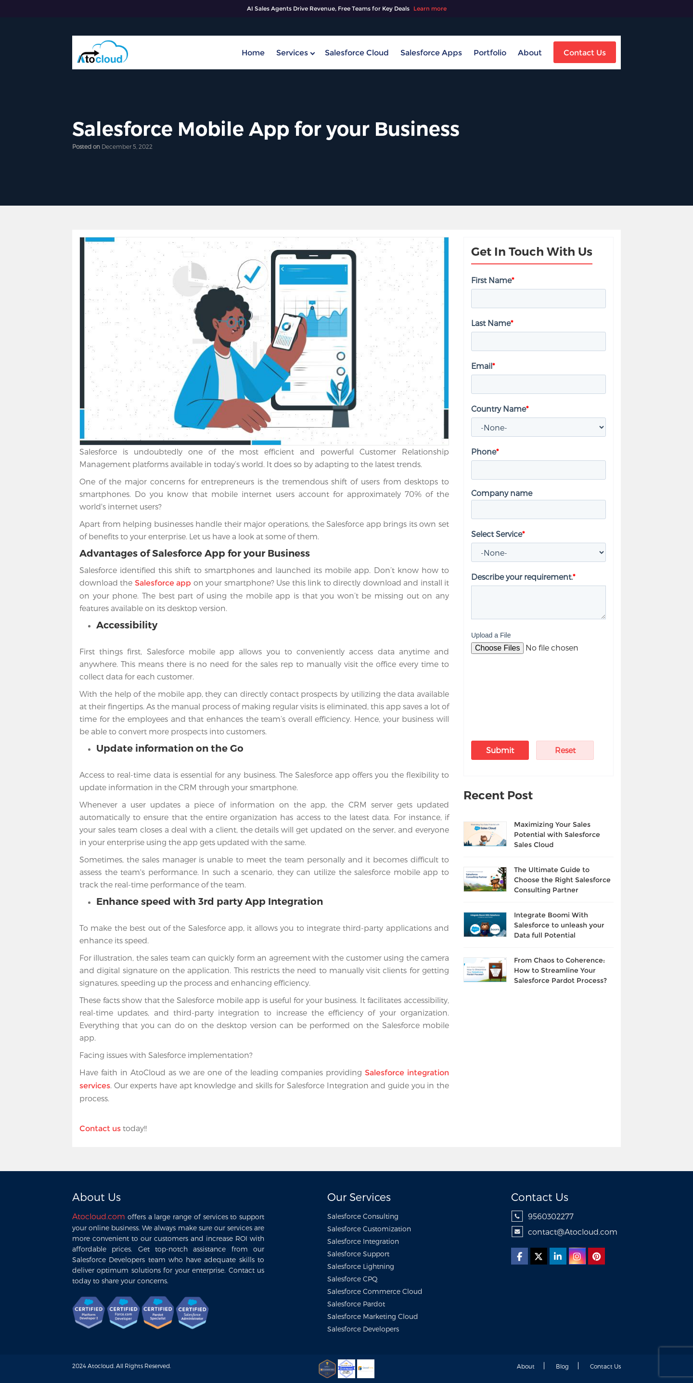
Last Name (492, 322)
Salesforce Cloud (357, 52)
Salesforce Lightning (360, 1266)
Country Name (499, 408)
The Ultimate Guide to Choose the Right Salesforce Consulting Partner (562, 879)
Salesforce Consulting (362, 1216)
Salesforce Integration (363, 1241)
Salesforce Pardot (356, 1304)
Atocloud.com (98, 1216)
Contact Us (585, 52)
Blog (562, 1366)
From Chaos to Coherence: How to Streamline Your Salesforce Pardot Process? (560, 970)
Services (292, 52)
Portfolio (490, 52)
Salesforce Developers (363, 1329)
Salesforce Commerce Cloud (375, 1291)
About (530, 52)
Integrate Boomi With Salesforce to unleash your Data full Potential (559, 925)
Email (483, 365)
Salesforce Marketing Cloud (372, 1316)
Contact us (605, 1366)
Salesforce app (163, 582)
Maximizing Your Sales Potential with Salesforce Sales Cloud (557, 834)
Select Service (498, 533)
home (253, 52)
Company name (501, 492)
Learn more (430, 8)
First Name (492, 280)
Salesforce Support (358, 1254)
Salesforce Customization (369, 1229)
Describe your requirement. (523, 576)
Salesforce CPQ (352, 1279)
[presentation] (527, 683)
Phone (485, 451)
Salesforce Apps (431, 52)
